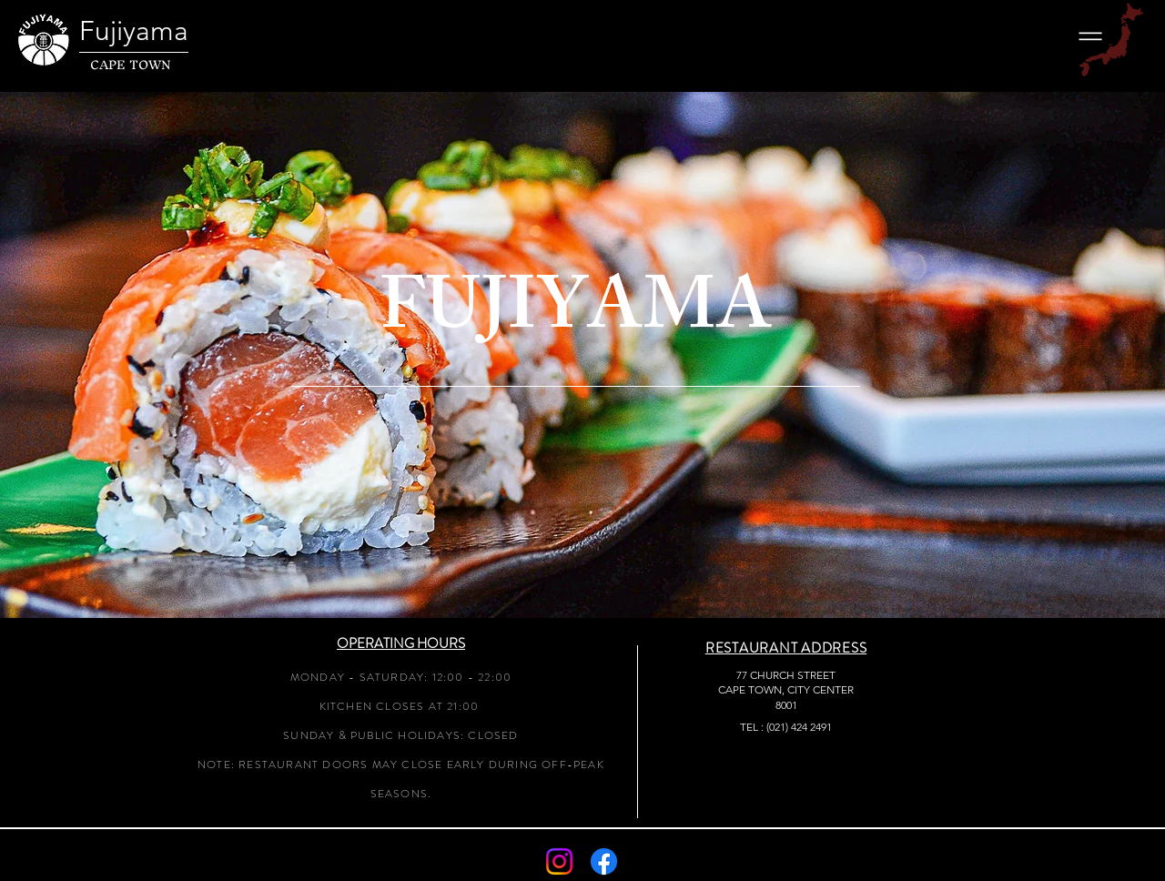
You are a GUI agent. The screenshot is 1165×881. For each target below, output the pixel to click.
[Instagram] (559, 861)
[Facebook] (604, 861)
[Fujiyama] (154, 30)
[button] (1090, 36)
